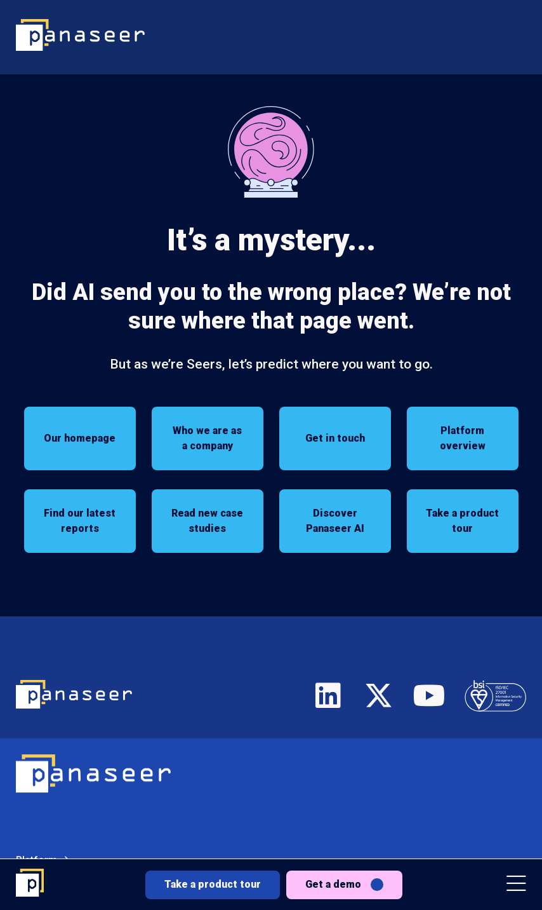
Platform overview (463, 438)
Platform (36, 805)
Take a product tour (212, 884)
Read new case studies (207, 520)
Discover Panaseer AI (335, 520)
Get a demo (333, 884)
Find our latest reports (80, 520)
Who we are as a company (207, 438)
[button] (516, 885)
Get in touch (335, 438)
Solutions (38, 840)
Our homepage (80, 438)
